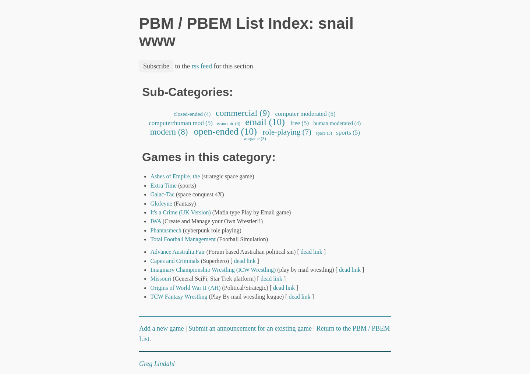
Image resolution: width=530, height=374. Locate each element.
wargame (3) (255, 138)
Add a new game (161, 328)
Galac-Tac (162, 194)
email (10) (265, 122)
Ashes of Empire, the (175, 176)
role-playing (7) (287, 132)
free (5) (299, 123)
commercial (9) (242, 113)
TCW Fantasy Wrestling (178, 296)
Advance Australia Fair (177, 252)
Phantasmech (165, 230)
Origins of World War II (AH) (185, 288)
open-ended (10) (225, 131)
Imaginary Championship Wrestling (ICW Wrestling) (213, 270)
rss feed (202, 66)
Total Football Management (183, 239)
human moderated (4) (337, 123)
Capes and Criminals (174, 261)
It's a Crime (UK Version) (180, 212)
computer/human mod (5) (180, 123)
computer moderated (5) (305, 113)
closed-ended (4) (192, 114)
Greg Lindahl (157, 363)
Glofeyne (161, 203)
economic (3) (228, 123)
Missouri (160, 278)
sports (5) (348, 132)
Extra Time (163, 185)
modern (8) (169, 131)
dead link (311, 252)
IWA (155, 221)
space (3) (324, 133)
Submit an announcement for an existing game (250, 328)
